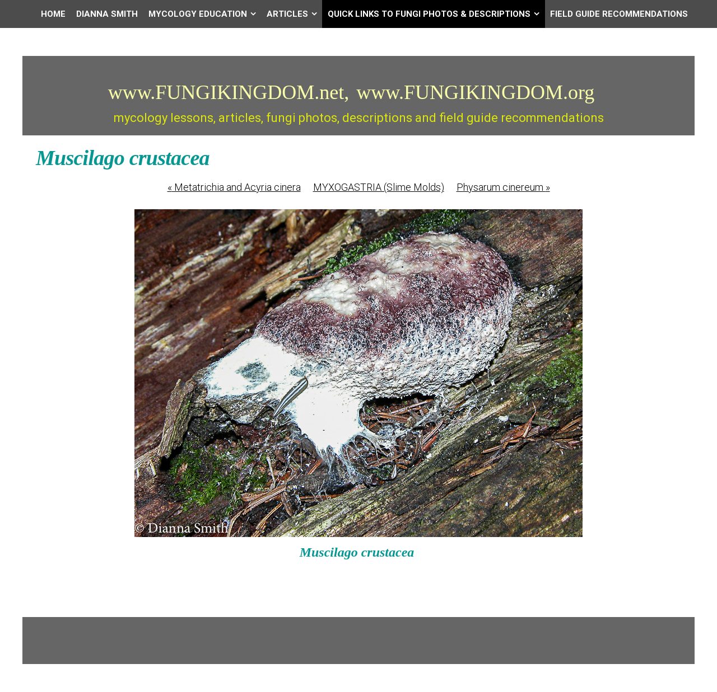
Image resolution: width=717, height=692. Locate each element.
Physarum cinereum (503, 187)
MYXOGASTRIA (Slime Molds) (378, 187)
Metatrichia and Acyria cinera (234, 187)
